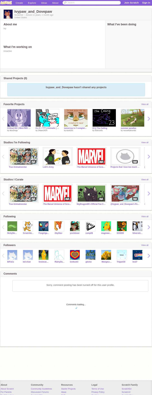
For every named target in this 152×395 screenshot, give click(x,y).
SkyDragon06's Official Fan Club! (91, 204)
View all (144, 104)
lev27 (134, 262)
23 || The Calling (99, 128)
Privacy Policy (98, 392)
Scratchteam (28, 233)
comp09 (89, 233)
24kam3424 (42, 130)
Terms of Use (97, 389)
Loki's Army (48, 167)
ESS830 (120, 233)
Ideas (44, 2)
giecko (89, 262)
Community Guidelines (41, 389)
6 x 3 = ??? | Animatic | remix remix (47, 128)
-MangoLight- (106, 262)
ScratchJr (126, 392)
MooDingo (14, 130)
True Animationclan (18, 167)
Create (19, 2)
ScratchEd (126, 389)
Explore (32, 2)
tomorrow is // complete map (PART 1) (76, 128)
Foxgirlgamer (44, 233)
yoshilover (75, 233)
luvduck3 (74, 262)
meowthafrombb (129, 130)
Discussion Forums (40, 392)
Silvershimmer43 (137, 233)
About (55, 2)
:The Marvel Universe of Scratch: (91, 167)
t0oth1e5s (99, 130)
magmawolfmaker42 (106, 233)
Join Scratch (131, 2)
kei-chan (27, 262)
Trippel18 (121, 262)
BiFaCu (10, 262)
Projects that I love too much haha (125, 167)
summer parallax (128, 128)
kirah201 (69, 130)
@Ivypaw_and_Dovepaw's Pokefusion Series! (125, 204)
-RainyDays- (59, 262)
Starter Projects (68, 389)
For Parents (6, 392)
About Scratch (7, 389)
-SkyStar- (58, 233)
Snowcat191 (44, 262)
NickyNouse (12, 233)
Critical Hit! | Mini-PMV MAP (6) (19, 128)
